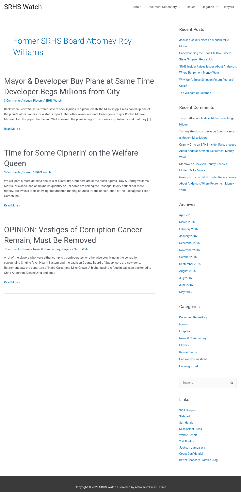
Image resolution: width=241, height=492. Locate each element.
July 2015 (185, 274)
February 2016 (189, 226)
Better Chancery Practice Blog (199, 454)
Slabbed (184, 411)
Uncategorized (189, 361)
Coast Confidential (191, 448)
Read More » (12, 129)
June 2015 (186, 281)
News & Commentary (48, 250)
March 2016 (187, 219)
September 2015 (190, 261)
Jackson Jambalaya (192, 442)
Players (229, 7)
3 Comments (12, 101)
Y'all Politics (187, 436)
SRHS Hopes (187, 405)
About (137, 7)
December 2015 (190, 240)
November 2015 (190, 247)
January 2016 (188, 233)
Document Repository (162, 7)
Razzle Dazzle (188, 347)
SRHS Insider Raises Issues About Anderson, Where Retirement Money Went (207, 150)
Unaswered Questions (194, 354)
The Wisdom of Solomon (196, 92)
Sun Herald (186, 417)
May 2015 (186, 288)
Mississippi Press (191, 423)
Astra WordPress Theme (150, 481)
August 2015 (187, 268)
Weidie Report (188, 430)
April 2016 (186, 213)
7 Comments (12, 250)
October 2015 (188, 254)
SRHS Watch (24, 7)
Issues (191, 7)
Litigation (208, 7)
